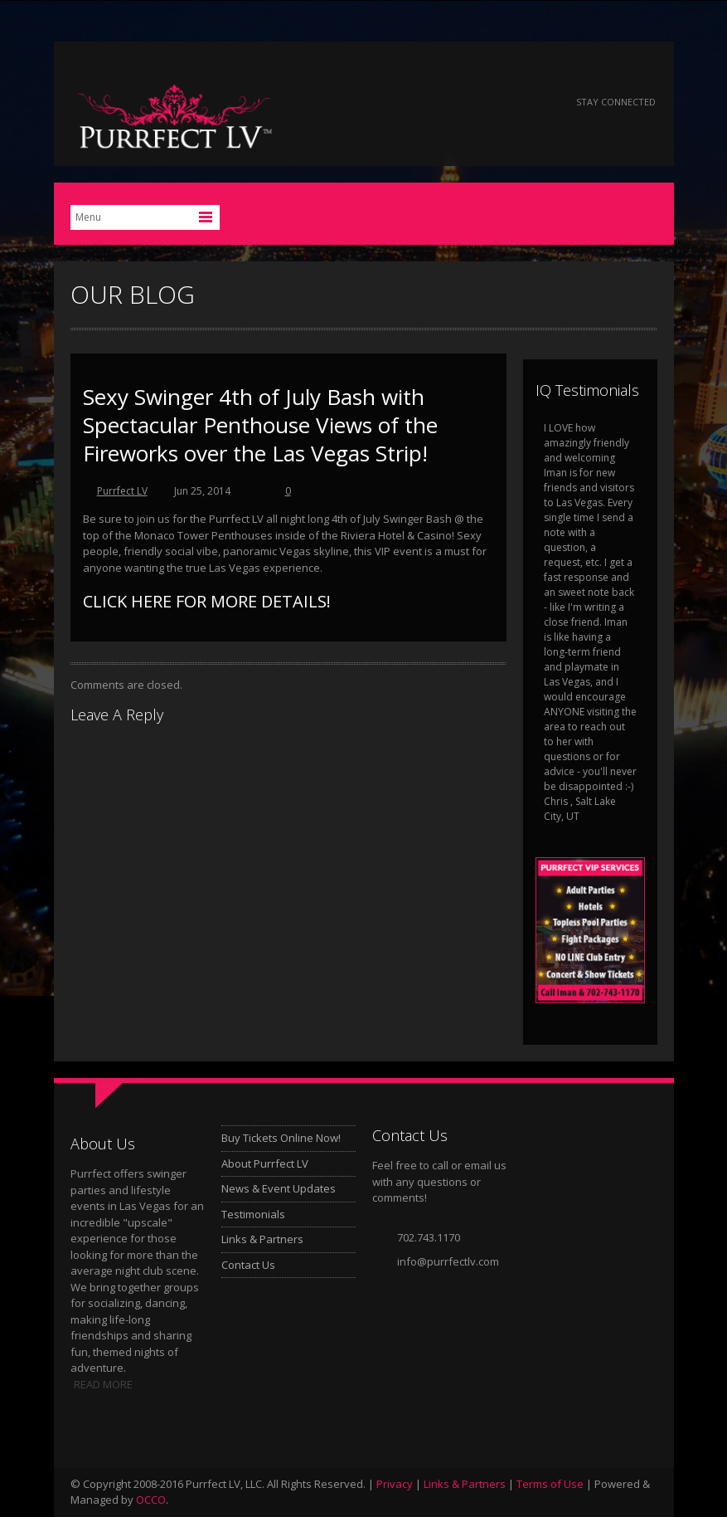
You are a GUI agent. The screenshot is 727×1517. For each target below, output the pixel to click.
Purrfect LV (122, 491)
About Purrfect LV (264, 1163)
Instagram (537, 102)
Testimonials (253, 1214)
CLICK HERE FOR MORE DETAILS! (207, 601)
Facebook (403, 102)
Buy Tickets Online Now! (281, 1137)
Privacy (394, 1483)
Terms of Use (550, 1483)
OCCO (151, 1499)
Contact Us (248, 1264)
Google (493, 102)
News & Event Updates (278, 1188)
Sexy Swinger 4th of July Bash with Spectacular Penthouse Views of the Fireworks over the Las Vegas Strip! (260, 425)
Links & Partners (262, 1239)
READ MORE (103, 1384)
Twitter (448, 102)
